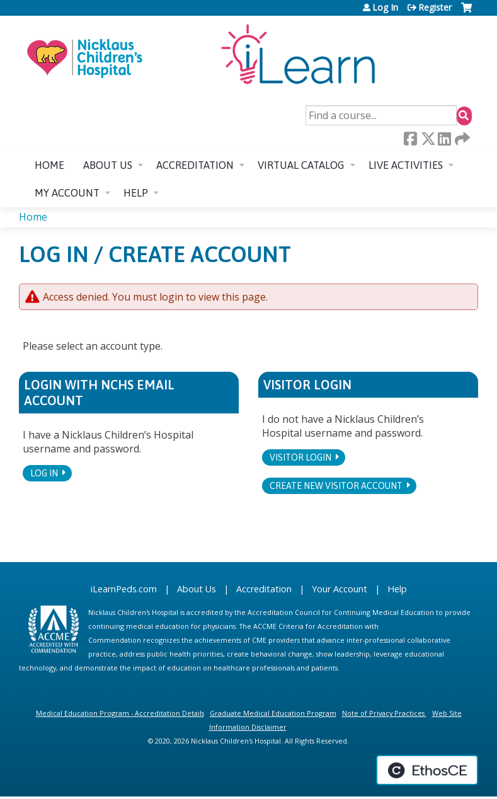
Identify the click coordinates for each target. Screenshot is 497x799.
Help (135, 193)
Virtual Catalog (301, 165)
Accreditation (195, 165)
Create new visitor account (336, 486)
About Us (196, 589)
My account (67, 193)
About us (107, 165)
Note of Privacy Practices (383, 713)
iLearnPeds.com (124, 589)
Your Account (339, 589)
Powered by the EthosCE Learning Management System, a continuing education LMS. (427, 770)
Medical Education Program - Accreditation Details (120, 713)
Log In (385, 7)
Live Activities (405, 165)
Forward (461, 139)
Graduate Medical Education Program (273, 713)
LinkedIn (444, 139)
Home (49, 165)
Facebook (410, 139)
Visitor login (300, 457)
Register (435, 7)
